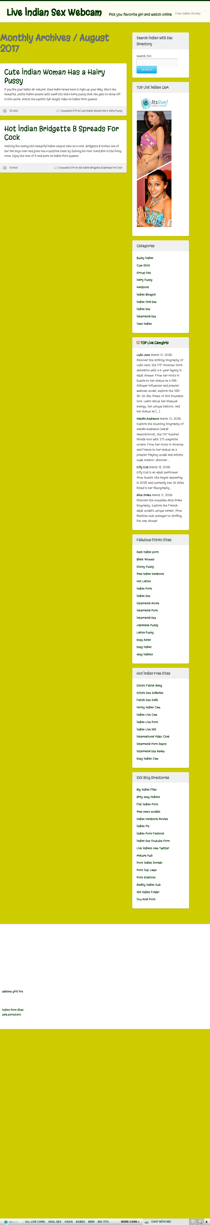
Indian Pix (143, 826)
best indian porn (148, 552)
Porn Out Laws (147, 870)
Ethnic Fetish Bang (149, 685)
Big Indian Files (147, 790)
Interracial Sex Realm (151, 751)
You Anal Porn (146, 899)
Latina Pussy (145, 632)
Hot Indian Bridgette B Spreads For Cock (61, 133)
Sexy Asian (144, 640)
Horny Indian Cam (148, 707)
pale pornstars (11, 1014)
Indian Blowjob (146, 295)
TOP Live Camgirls (154, 342)
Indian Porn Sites (13, 1010)
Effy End (142, 467)
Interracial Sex (146, 316)
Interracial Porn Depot (152, 744)
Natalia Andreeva (148, 419)
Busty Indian (145, 258)
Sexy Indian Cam (147, 759)
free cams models (148, 812)
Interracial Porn (147, 610)
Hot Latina (144, 581)
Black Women (145, 559)
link (206, 1157)
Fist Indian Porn (147, 804)
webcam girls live (12, 991)
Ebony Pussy (145, 567)
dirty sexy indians (148, 797)
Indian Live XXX (146, 729)
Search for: (144, 56)
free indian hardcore (150, 574)
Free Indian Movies (187, 13)
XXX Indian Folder (148, 892)
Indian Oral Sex (147, 302)
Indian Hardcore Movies (152, 819)
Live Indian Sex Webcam (54, 12)
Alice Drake (144, 495)
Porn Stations (146, 877)
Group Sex (144, 273)
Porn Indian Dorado (149, 863)
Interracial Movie (148, 603)
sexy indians (145, 654)
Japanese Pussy (147, 625)
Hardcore (143, 287)
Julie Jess (143, 355)
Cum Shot (143, 265)
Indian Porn (144, 589)
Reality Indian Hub (149, 885)
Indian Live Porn (147, 722)
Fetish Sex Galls (147, 700)
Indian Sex (143, 309)
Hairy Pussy (144, 280)
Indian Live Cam (147, 715)
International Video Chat (153, 737)
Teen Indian (144, 324)
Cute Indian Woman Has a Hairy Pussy (54, 76)
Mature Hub (145, 856)
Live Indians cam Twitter (153, 848)
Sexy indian (144, 647)
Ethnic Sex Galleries (150, 693)
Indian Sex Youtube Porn (153, 841)
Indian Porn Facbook (150, 833)
